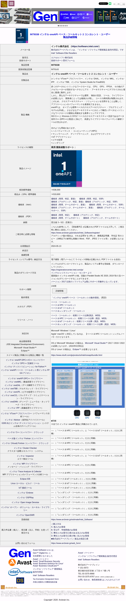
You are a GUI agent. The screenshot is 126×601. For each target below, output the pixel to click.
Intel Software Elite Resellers (64, 53)
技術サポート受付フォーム (63, 60)
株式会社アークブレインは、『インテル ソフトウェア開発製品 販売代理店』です (87, 50)
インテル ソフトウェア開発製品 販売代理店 (97, 556)
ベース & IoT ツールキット (63, 308)
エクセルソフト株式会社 (62, 58)
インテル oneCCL (9, 395)
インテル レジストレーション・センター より (71, 273)
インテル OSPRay (25, 497)
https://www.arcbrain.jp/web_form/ (66, 543)
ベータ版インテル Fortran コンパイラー (25, 438)
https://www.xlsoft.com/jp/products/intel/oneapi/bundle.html (76, 355)
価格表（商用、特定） (61, 215)
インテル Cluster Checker (25, 448)
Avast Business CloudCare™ (46, 566)
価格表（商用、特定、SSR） (92, 199)
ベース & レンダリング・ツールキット (68, 311)
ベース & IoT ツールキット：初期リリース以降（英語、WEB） (79, 321)
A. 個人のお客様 (58, 527)
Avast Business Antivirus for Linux (48, 564)
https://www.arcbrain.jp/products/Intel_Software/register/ (75, 233)
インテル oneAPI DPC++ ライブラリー (25, 378)
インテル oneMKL (13, 382)
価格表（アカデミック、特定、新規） (68, 202)
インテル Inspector (25, 456)
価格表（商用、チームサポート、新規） (69, 205)
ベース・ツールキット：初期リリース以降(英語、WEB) (75, 315)
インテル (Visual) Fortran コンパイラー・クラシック (25, 443)
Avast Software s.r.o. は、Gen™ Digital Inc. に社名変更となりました (44, 553)
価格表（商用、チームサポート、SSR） (107, 205)
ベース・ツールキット (61, 302)
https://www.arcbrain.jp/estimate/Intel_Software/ (72, 519)
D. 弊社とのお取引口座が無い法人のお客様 (70, 536)
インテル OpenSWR (25, 515)
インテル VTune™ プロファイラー (16, 413)
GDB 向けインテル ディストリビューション (21, 423)
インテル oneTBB (9, 389)
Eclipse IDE (25, 479)
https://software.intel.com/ (85, 46)
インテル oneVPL (12, 392)
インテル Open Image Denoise (25, 502)
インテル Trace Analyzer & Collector (25, 471)
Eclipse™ (77, 349)
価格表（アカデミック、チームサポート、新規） (72, 208)
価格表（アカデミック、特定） (87, 215)
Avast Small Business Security (46, 561)
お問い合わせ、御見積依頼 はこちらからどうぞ (99, 580)
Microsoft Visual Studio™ (96, 343)
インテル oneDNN (9, 402)
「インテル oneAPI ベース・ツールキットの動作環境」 (76, 298)
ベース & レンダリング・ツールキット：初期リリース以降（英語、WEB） (84, 324)
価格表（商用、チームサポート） (66, 218)
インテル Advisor (12, 420)
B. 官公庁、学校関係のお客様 (64, 530)
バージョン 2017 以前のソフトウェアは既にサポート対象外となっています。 (85, 282)
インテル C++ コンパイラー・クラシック (25, 432)
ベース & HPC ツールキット (63, 305)
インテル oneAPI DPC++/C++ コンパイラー (25, 360)
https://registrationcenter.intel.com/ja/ (67, 270)
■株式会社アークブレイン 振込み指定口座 (69, 539)
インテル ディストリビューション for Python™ (25, 367)
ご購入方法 (56, 524)
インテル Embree (25, 493)
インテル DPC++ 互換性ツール (25, 363)
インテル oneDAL (12, 385)
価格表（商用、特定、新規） (64, 199)
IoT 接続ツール (25, 488)
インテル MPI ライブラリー (25, 464)
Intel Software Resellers (43, 575)
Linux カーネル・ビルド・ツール (25, 483)
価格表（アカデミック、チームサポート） (102, 218)
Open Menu (11, 3)
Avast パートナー (41, 559)
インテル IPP (13, 408)
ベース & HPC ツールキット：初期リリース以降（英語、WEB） (79, 318)
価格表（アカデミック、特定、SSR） (102, 202)
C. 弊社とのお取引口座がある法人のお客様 (70, 533)
